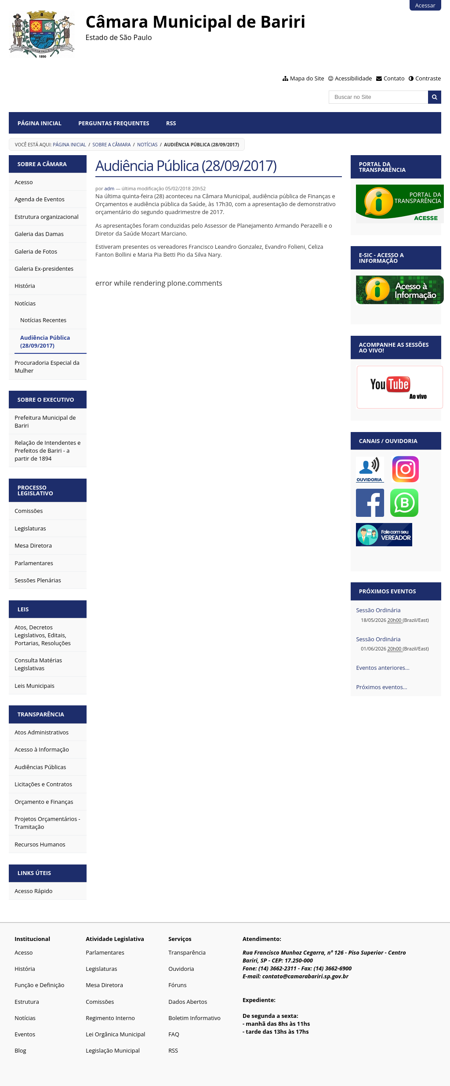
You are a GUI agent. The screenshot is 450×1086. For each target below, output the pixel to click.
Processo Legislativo (35, 490)
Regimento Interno (110, 1018)
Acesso (24, 952)
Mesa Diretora (104, 985)
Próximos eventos (387, 591)
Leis (23, 609)
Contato (394, 78)
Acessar (425, 5)
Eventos (25, 1034)
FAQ (173, 1034)
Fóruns (177, 985)
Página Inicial (40, 123)
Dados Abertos (187, 1002)
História (25, 969)
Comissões (100, 1002)
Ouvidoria (181, 969)
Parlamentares (105, 952)
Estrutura (27, 1002)
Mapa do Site (307, 78)
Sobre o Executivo (46, 399)
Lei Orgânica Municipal (115, 1034)
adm (110, 188)
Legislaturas (101, 969)
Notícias (147, 145)
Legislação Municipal (113, 1050)
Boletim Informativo (194, 1018)
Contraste (428, 78)
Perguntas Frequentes (113, 123)
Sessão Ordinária (378, 610)
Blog (20, 1050)
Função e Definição (39, 985)
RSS (171, 123)
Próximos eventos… (381, 687)
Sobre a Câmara (112, 145)
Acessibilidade (353, 78)
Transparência (41, 714)
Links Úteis (34, 873)
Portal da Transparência (382, 167)
